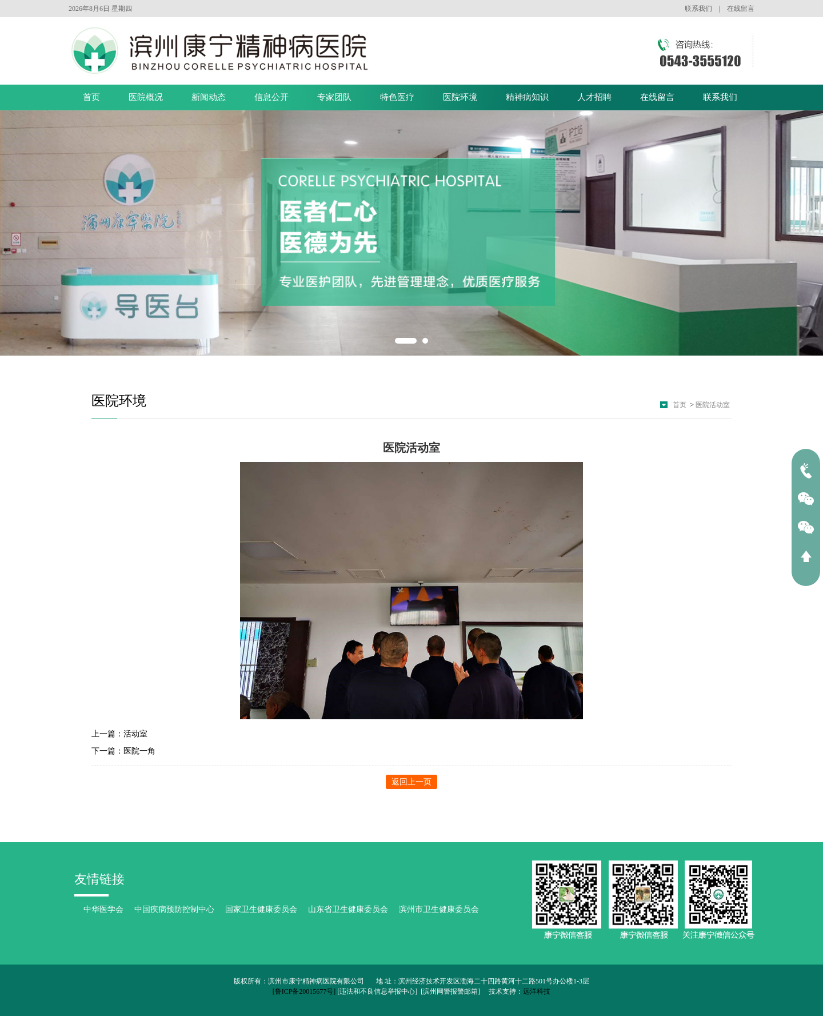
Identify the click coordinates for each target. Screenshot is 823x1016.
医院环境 (460, 97)
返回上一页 (411, 782)
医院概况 (146, 97)
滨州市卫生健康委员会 (439, 909)
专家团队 (334, 97)
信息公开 (271, 97)
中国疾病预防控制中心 (174, 909)
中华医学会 (103, 909)
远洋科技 (536, 991)
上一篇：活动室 (119, 734)
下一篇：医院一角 (123, 751)
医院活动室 (713, 405)
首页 (91, 97)
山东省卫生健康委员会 (348, 909)
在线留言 (740, 9)
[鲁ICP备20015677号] (304, 991)
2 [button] (425, 341)
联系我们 (698, 9)
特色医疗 (397, 97)
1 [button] (406, 341)
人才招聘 (594, 97)
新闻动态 (208, 97)
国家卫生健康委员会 (261, 909)
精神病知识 (527, 97)
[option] (411, 233)
